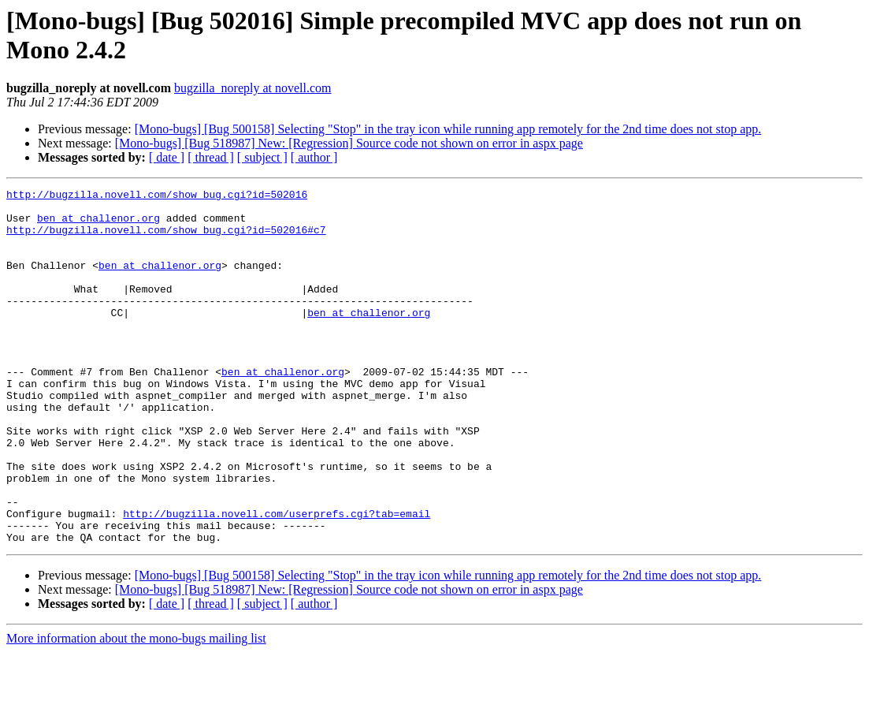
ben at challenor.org (98, 225)
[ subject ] (262, 157)
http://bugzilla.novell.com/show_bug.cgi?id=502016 (156, 196)
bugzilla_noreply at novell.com (253, 88)
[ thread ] (211, 157)
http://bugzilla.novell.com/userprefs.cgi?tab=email (276, 579)
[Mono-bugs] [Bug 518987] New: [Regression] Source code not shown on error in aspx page (349, 143)
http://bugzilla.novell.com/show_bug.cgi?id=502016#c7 (166, 239)
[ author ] (314, 157)
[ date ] (166, 157)
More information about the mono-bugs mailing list (136, 709)
